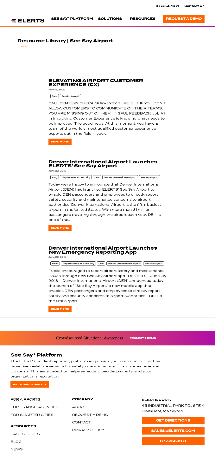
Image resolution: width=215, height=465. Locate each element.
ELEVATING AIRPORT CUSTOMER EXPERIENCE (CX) (95, 82)
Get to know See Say (29, 384)
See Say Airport (70, 96)
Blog (54, 96)
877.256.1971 (167, 6)
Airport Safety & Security (76, 177)
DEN (96, 177)
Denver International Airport (120, 177)
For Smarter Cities (32, 414)
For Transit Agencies (34, 407)
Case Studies (25, 434)
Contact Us (194, 6)
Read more (60, 141)
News (55, 263)
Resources (142, 18)
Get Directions (173, 420)
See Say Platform (72, 18)
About (79, 407)
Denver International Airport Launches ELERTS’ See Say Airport (102, 164)
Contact (81, 422)
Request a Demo (184, 18)
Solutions (110, 18)
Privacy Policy (88, 430)
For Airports (25, 399)
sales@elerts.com (173, 430)
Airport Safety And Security (78, 263)
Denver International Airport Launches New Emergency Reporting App (102, 250)
